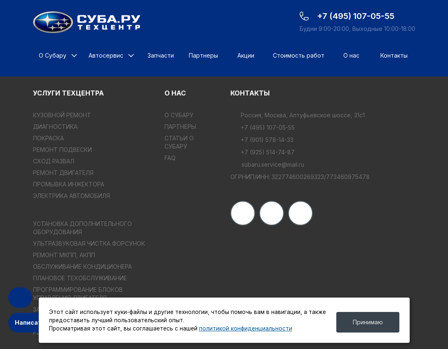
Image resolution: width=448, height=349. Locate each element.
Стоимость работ (298, 55)
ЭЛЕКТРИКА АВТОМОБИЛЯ (71, 195)
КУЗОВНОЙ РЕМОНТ (62, 115)
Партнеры (203, 55)
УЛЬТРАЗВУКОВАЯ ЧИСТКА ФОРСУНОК (89, 243)
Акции (245, 55)
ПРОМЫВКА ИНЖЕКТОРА (68, 184)
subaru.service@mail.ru (267, 164)
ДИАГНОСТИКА (55, 126)
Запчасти (161, 55)
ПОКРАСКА (48, 138)
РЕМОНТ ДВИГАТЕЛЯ (63, 172)
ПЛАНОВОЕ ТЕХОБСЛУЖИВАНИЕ (80, 278)
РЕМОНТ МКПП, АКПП (64, 254)
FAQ (170, 157)
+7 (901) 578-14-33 (261, 139)
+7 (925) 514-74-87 (262, 152)
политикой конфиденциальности (245, 328)
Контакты (394, 55)
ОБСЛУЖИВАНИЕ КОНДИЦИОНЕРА (82, 266)
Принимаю (368, 322)
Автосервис (106, 55)
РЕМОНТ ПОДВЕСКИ (62, 149)
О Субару (52, 55)
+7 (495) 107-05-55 (262, 127)
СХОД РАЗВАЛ (53, 161)
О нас (351, 55)
